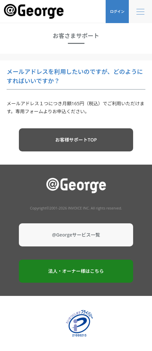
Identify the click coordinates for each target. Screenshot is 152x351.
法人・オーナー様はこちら (76, 271)
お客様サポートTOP (76, 140)
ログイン (117, 11)
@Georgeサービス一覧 (76, 235)
